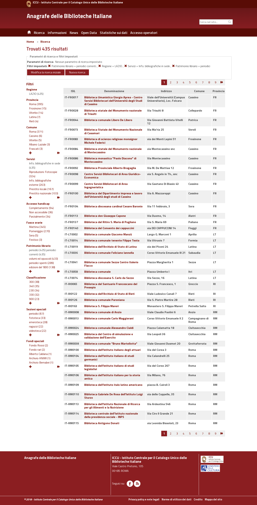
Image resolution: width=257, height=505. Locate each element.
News (74, 32)
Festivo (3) (35, 240)
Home (30, 41)
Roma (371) (36, 131)
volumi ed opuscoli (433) (43, 258)
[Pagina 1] (164, 82)
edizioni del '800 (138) (42, 267)
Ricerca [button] (39, 32)
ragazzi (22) (36, 326)
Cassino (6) (35, 136)
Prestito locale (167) (41, 189)
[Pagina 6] (196, 82)
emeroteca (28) (38, 322)
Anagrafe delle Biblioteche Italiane (69, 16)
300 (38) (34, 282)
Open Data (89, 32)
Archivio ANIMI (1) (39, 358)
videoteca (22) (37, 331)
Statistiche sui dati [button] (113, 32)
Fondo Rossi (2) (38, 345)
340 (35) (34, 286)
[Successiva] (222, 82)
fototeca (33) (37, 318)
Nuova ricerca (77, 72)
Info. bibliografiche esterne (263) (40, 182)
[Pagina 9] (215, 82)
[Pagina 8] (209, 82)
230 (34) (34, 290)
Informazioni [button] (57, 32)
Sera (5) (33, 235)
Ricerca (45, 41)
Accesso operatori (143, 32)
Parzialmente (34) (39, 216)
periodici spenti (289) (41, 263)
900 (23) (34, 299)
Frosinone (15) (37, 108)
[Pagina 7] (203, 82)
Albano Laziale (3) (39, 144)
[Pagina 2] (171, 82)
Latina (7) (34, 117)
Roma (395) (36, 104)
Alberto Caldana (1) (40, 354)
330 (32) (34, 294)
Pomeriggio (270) (39, 231)
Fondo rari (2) (37, 349)
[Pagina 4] (183, 82)
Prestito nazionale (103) (43, 193)
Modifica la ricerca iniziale (46, 72)
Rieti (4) (33, 121)
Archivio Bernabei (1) (41, 362)
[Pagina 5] (190, 82)
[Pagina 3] (177, 82)
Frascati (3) (36, 149)
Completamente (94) (41, 208)
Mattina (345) (37, 227)
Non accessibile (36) (41, 212)
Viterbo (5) (35, 140)
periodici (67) (36, 313)
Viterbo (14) (36, 112)
